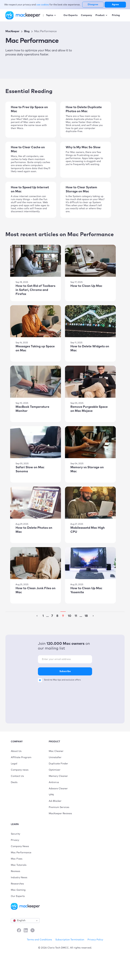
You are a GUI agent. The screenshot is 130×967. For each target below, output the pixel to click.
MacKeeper (12, 31)
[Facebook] (19, 930)
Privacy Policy (95, 940)
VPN (51, 795)
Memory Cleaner (58, 776)
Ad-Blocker (55, 801)
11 (76, 615)
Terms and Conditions (39, 940)
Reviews (15, 871)
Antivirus (54, 782)
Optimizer (54, 770)
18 (86, 615)
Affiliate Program (21, 757)
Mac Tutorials (18, 865)
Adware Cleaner (58, 788)
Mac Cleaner (56, 751)
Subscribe (65, 671)
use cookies (42, 5)
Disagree (93, 4)
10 (69, 615)
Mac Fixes (16, 859)
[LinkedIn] (26, 930)
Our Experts (18, 896)
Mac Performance (21, 852)
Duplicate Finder (58, 764)
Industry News (19, 877)
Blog (27, 31)
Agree (115, 4)
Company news (19, 770)
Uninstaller (55, 757)
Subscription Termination (69, 940)
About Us (16, 751)
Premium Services (59, 807)
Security (15, 834)
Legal (14, 764)
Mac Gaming (18, 890)
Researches (17, 884)
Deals (14, 782)
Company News (20, 846)
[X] (32, 930)
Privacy (15, 840)
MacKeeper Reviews (60, 813)
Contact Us (17, 776)
